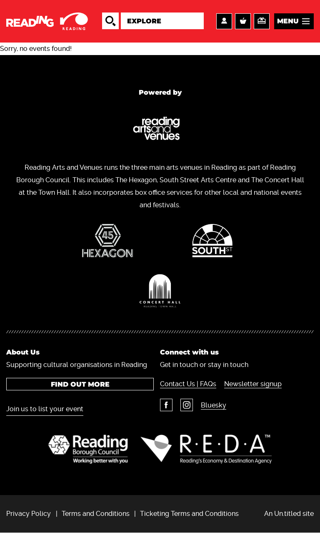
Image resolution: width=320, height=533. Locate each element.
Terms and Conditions (96, 514)
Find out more (80, 384)
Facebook (166, 405)
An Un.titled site (289, 514)
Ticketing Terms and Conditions (189, 514)
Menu (288, 21)
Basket (243, 21)
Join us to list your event (44, 409)
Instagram (186, 405)
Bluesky (213, 405)
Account (224, 21)
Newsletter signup (253, 384)
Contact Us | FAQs (188, 384)
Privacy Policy (28, 514)
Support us (262, 21)
